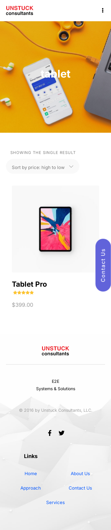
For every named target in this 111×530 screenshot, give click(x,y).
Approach (30, 488)
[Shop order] (38, 166)
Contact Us (80, 488)
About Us (80, 473)
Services (55, 502)
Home (31, 473)
